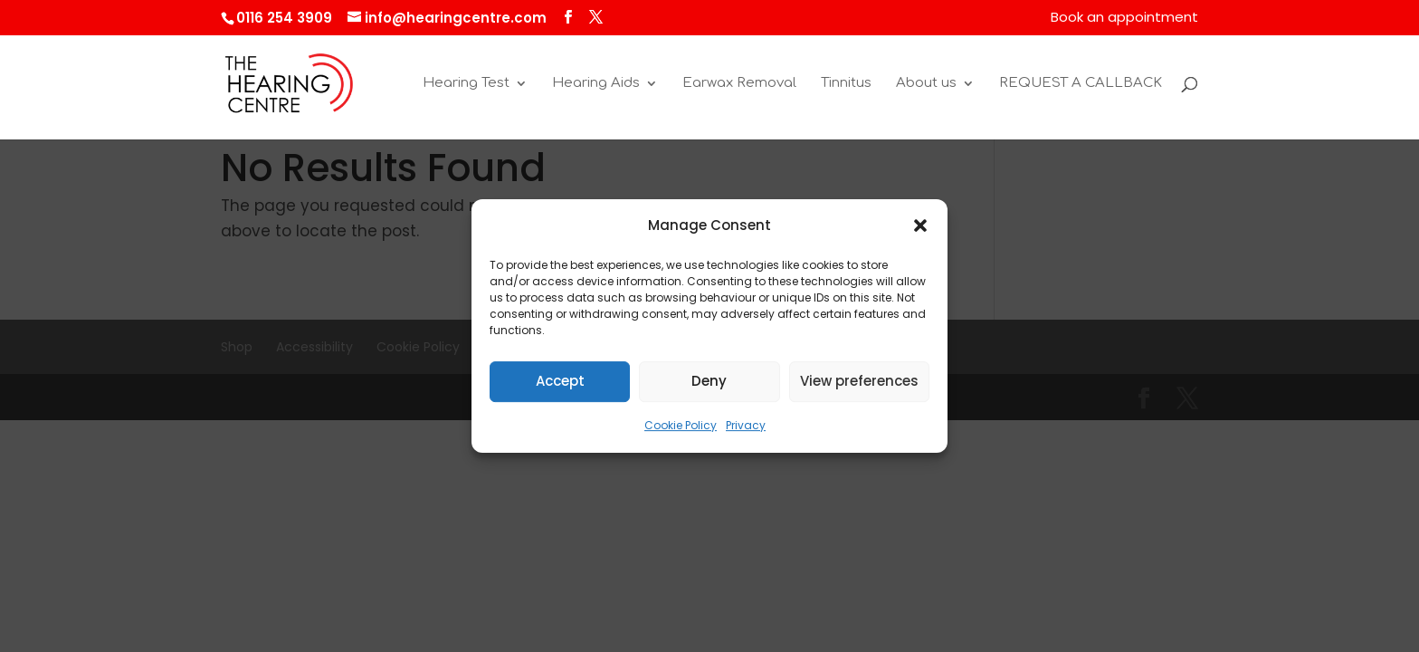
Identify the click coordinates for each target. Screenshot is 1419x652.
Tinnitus (846, 84)
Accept (560, 381)
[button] (920, 226)
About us (926, 84)
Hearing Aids (596, 84)
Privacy (746, 425)
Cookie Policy (680, 425)
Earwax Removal (739, 84)
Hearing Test (466, 84)
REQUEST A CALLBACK (1080, 84)
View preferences (859, 381)
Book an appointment (1124, 18)
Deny (709, 381)
